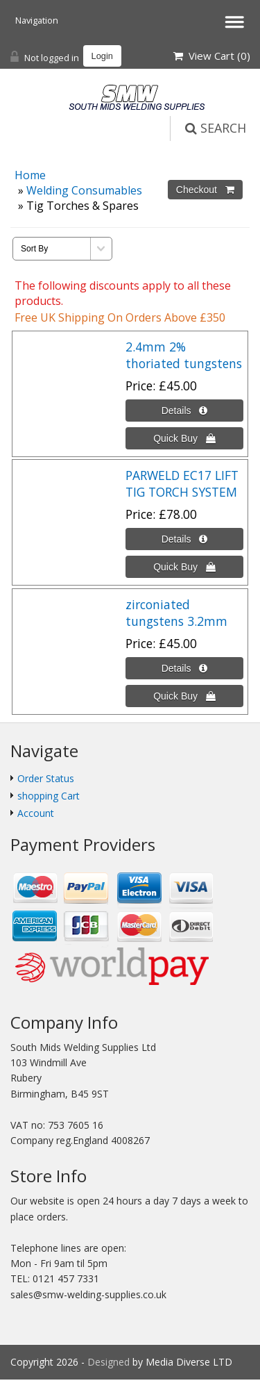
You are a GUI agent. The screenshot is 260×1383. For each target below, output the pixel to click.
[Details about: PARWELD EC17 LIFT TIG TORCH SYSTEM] (184, 539)
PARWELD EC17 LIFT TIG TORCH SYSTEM (182, 483)
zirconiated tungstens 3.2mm (176, 612)
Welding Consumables (84, 190)
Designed (109, 1361)
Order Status (45, 778)
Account (35, 813)
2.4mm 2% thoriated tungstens (183, 355)
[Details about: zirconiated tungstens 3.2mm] (184, 668)
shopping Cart (48, 795)
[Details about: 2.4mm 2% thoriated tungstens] (184, 410)
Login (102, 55)
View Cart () (211, 56)
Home (30, 175)
